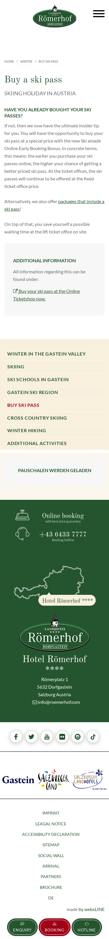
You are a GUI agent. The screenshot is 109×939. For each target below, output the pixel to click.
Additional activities (37, 443)
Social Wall (51, 855)
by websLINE (91, 909)
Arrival (50, 866)
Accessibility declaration (51, 834)
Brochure (51, 887)
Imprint (50, 812)
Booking (55, 927)
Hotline (87, 927)
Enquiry (22, 927)
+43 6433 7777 (63, 536)
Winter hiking (26, 430)
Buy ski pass (23, 405)
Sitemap (51, 844)
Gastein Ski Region (32, 392)
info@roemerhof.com (56, 702)
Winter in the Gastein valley (46, 353)
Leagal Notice (50, 823)
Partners (51, 876)
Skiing (15, 366)
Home (9, 61)
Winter (26, 61)
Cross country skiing (37, 418)
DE (51, 897)
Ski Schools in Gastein (38, 379)
